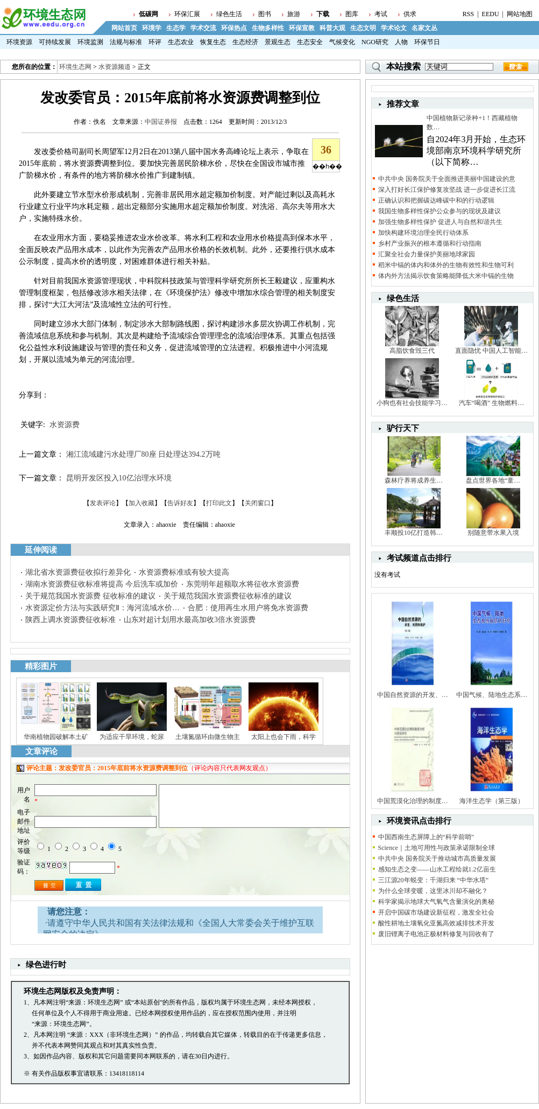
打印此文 (219, 503)
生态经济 (245, 42)
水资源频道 (114, 67)
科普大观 (332, 28)
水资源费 (64, 425)
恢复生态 (213, 42)
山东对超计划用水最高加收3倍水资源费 (190, 620)
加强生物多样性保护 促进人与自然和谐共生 (440, 222)
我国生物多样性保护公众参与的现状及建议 (439, 211)
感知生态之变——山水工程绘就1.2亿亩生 (437, 869)
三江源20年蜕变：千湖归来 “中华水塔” (433, 880)
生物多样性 (268, 28)
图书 (264, 14)
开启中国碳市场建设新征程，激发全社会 (436, 912)
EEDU (490, 14)
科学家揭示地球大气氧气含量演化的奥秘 (436, 901)
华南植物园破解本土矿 (56, 737)
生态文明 (363, 28)
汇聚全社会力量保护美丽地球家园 (426, 254)
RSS (468, 14)
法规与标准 (126, 42)
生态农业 (181, 42)
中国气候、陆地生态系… (491, 695)
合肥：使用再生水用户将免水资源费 (248, 608)
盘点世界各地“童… (493, 480)
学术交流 (203, 28)
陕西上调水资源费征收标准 (70, 620)
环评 (154, 42)
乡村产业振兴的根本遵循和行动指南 (429, 243)
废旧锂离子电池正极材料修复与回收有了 (436, 934)
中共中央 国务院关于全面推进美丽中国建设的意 (446, 179)
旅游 (293, 14)
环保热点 (234, 28)
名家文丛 (424, 28)
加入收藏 (141, 503)
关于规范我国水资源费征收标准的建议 (228, 596)
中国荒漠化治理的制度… (412, 801)
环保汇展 (187, 14)
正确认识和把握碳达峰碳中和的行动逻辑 (436, 200)
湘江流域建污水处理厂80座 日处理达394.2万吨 (143, 454)
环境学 (151, 28)
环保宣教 (302, 28)
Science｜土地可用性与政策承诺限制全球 (436, 848)
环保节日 (427, 42)
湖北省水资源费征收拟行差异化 (78, 572)
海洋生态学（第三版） (491, 801)
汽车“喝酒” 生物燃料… (491, 403)
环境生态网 (75, 67)
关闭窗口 (258, 503)
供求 (409, 14)
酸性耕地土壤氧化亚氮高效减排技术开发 (436, 923)
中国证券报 (161, 121)
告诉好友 (180, 503)
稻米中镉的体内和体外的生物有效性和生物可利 (446, 265)
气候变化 (342, 42)
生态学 (176, 28)
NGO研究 (374, 42)
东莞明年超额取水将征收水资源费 (242, 584)
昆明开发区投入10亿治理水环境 (119, 478)
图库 (351, 14)
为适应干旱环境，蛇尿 (132, 737)
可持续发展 (55, 42)
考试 (380, 14)
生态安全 (310, 42)
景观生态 (277, 42)
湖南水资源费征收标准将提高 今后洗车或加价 (101, 584)
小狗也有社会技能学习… (412, 403)
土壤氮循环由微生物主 (207, 737)
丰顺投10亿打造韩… (414, 532)
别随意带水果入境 (493, 532)
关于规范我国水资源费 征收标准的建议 (90, 596)
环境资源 (19, 42)
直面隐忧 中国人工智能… (491, 350)
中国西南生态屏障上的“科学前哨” (426, 837)
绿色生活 (229, 14)
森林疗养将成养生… (414, 480)
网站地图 (520, 14)
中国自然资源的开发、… (412, 695)
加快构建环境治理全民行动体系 (423, 232)
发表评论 (103, 503)
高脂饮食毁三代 (412, 350)
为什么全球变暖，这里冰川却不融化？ (433, 891)
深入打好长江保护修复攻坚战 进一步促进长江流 (446, 189)
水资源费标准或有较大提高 (184, 572)
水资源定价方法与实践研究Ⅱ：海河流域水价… (102, 608)
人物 (401, 42)
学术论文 (394, 28)
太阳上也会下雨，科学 (283, 737)
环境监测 (90, 42)
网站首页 (124, 28)
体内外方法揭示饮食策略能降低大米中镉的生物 (446, 276)
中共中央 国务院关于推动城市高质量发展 (437, 858)
